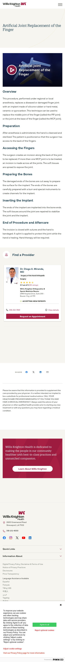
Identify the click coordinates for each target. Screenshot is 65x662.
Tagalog (6, 600)
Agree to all (44, 625)
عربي (5, 597)
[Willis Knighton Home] (14, 4)
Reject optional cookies (44, 630)
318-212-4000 (12, 533)
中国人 (5, 594)
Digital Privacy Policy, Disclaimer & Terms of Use (23, 567)
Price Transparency (11, 577)
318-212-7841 (13, 313)
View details (52, 313)
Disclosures (8, 573)
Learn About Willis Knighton (32, 471)
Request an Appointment (32, 320)
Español (6, 584)
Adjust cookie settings (12, 649)
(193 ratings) (33, 289)
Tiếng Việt (7, 591)
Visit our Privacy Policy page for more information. (24, 653)
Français (6, 588)
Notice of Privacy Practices (14, 570)
